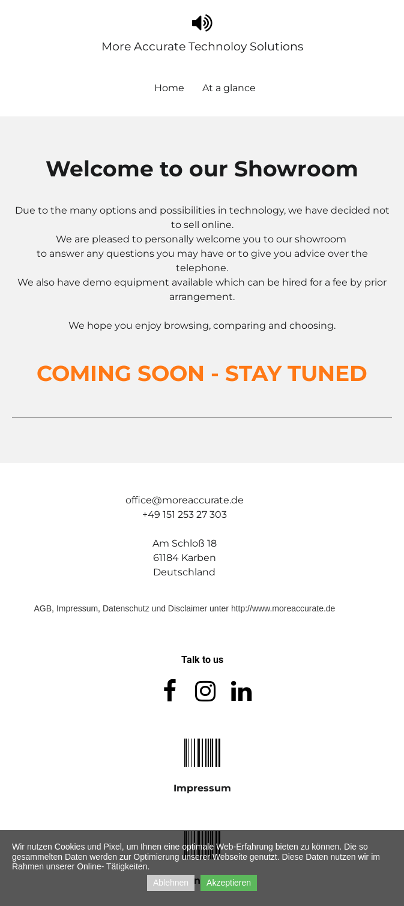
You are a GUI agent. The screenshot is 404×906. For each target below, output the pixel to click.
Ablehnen (170, 882)
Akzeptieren (229, 882)
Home (169, 88)
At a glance (229, 88)
